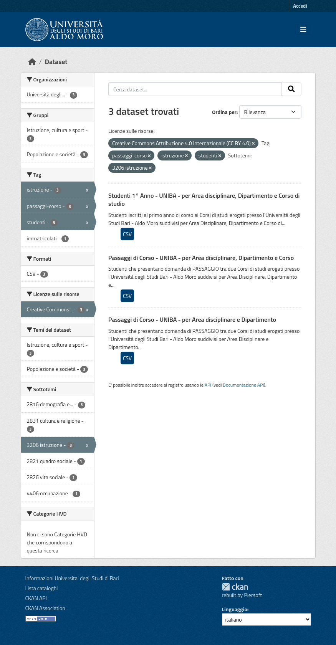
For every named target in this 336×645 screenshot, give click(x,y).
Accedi (300, 6)
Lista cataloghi (41, 588)
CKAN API (36, 598)
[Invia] (291, 89)
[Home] (32, 61)
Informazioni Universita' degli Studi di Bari (72, 578)
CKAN (235, 587)
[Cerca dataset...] (195, 89)
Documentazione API (243, 385)
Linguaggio (234, 609)
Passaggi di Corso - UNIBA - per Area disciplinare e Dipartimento (192, 319)
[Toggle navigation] (303, 29)
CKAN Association (45, 608)
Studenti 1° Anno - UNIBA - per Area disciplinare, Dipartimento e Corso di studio (204, 199)
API (208, 385)
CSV (127, 234)
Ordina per (224, 112)
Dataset (56, 61)
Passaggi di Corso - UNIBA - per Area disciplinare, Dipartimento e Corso (201, 257)
